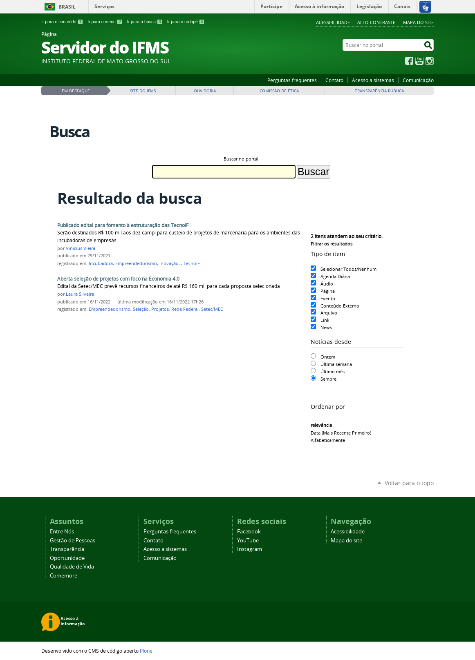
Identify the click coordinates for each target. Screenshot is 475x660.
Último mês (332, 371)
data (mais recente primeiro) (341, 433)
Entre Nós (62, 531)
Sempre (328, 379)
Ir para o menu (104, 21)
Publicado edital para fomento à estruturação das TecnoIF (122, 225)
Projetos (160, 309)
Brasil (67, 6)
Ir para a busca (145, 21)
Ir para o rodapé (186, 21)
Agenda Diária (335, 276)
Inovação (169, 263)
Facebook (409, 61)
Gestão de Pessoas (72, 540)
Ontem (327, 357)
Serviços (104, 6)
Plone (146, 650)
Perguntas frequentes (292, 80)
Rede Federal (185, 309)
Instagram (430, 61)
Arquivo (328, 313)
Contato (334, 80)
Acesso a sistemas (373, 80)
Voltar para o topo (409, 483)
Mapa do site (418, 22)
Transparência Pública (379, 91)
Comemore (63, 575)
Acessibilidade (333, 22)
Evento (327, 298)
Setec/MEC (212, 309)
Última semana (336, 364)
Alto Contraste (376, 22)
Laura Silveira (80, 294)
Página (327, 291)
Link (324, 320)
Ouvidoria (205, 91)
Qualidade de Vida (72, 566)
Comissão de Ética (279, 91)
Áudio (326, 284)
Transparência (67, 549)
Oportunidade (67, 558)
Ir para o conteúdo (62, 21)
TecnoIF (192, 263)
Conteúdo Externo (339, 306)
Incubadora (101, 263)
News (326, 327)
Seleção (141, 309)
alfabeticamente (328, 440)
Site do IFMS (143, 91)
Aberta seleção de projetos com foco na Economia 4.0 (118, 278)
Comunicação (418, 80)
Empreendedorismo (136, 263)
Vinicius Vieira (80, 248)
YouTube (419, 61)
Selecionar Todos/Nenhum (348, 269)
